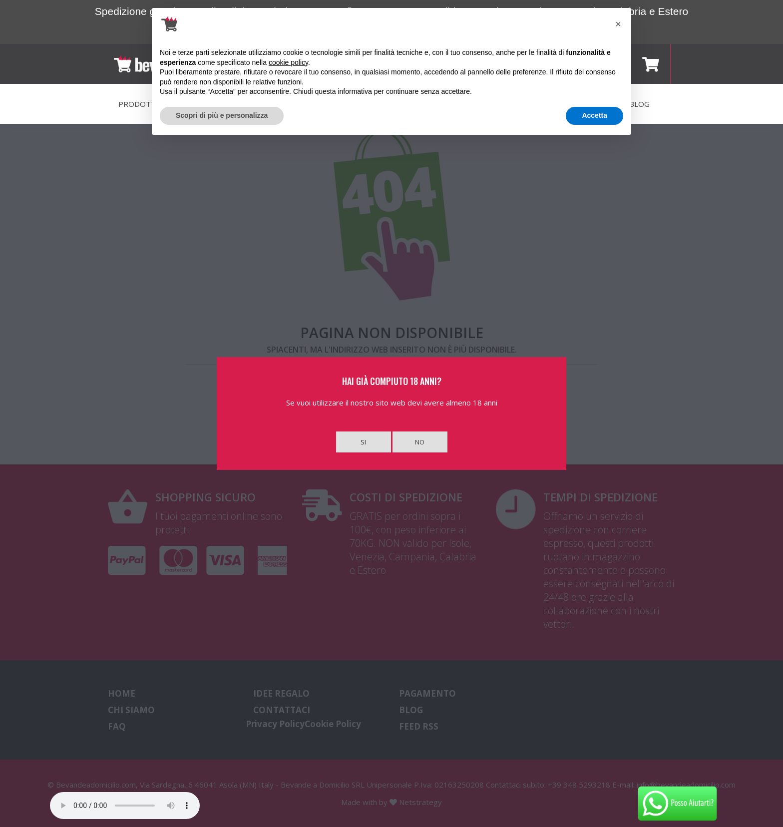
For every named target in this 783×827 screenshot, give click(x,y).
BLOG (639, 104)
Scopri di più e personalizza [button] (222, 115)
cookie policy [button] (288, 62)
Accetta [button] (594, 115)
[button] (618, 24)
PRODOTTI (138, 104)
